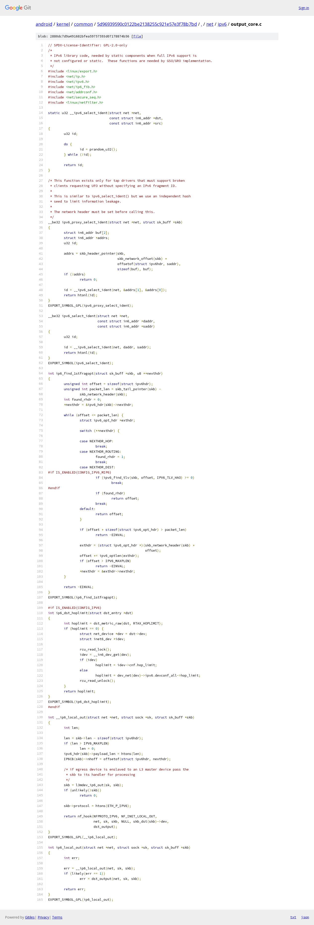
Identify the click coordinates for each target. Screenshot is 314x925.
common (83, 24)
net (209, 24)
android (44, 24)
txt (293, 917)
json (305, 917)
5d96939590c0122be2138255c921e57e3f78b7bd (147, 24)
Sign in (304, 7)
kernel (63, 24)
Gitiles (30, 917)
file (137, 36)
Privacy (43, 917)
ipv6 (222, 24)
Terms (57, 917)
